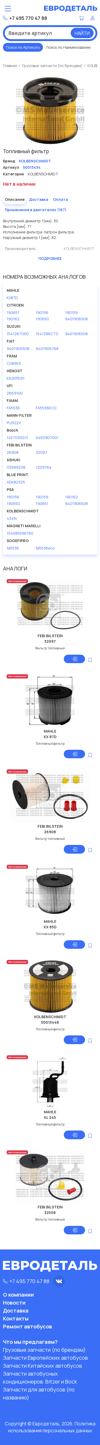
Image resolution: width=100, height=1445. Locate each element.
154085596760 (20, 533)
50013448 (50, 1022)
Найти (82, 33)
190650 (42, 318)
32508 (50, 1212)
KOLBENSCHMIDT (50, 1016)
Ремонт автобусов (27, 1326)
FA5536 (13, 407)
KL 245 (50, 1117)
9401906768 (47, 348)
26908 (12, 452)
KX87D (12, 297)
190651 (13, 312)
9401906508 (76, 318)
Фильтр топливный (50, 648)
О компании (18, 1294)
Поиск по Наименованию (68, 47)
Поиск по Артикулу (23, 47)
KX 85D (50, 926)
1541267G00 (18, 333)
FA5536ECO (46, 407)
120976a (43, 467)
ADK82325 (16, 482)
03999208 (16, 467)
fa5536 (13, 548)
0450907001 (47, 437)
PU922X (14, 422)
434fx (12, 518)
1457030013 (17, 437)
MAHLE (50, 731)
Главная (10, 65)
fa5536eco (45, 548)
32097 (41, 452)
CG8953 (14, 363)
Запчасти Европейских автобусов (45, 1357)
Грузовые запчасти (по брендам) (52, 65)
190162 (13, 318)
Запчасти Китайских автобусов (42, 1365)
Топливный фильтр (50, 743)
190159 (71, 312)
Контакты (16, 1318)
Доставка (38, 199)
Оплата (60, 199)
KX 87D (50, 736)
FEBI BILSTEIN (50, 635)
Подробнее (50, 258)
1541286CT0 (47, 333)
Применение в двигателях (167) (35, 209)
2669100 (15, 393)
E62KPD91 (16, 378)
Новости (14, 1302)
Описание (15, 199)
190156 (42, 312)
